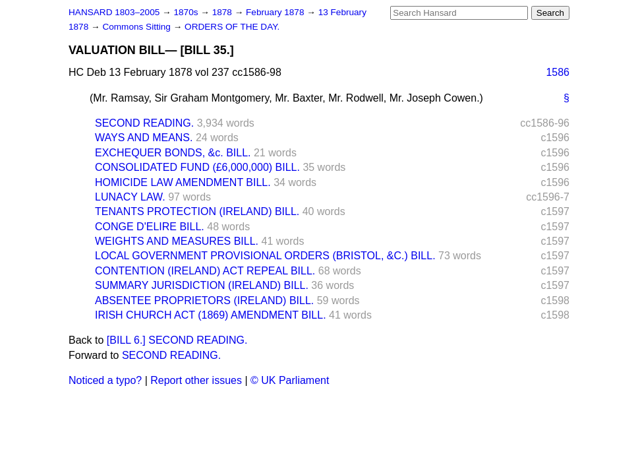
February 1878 (276, 12)
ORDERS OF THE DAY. (232, 27)
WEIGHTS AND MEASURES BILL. (176, 241)
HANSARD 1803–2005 (114, 12)
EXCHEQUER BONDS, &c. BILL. (173, 152)
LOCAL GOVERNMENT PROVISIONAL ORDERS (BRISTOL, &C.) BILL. (265, 255)
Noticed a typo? (105, 380)
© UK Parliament (289, 380)
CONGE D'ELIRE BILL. (149, 226)
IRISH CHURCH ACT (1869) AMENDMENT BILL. (210, 315)
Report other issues (196, 380)
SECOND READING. (144, 123)
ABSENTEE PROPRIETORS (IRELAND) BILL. (204, 300)
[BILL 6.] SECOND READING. (177, 340)
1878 (223, 12)
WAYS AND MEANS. (143, 137)
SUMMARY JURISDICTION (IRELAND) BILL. (201, 285)
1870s (186, 12)
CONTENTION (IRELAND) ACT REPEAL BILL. (205, 270)
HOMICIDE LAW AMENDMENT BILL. (183, 182)
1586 (557, 72)
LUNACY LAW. (130, 197)
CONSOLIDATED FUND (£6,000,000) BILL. (197, 167)
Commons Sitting (137, 27)
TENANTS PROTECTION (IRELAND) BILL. (197, 211)
